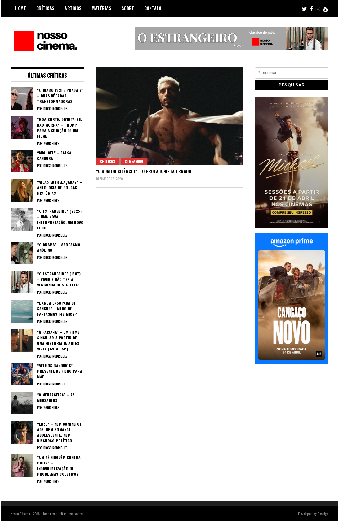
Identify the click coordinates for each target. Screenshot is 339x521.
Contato (153, 8)
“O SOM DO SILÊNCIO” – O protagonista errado (143, 171)
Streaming (134, 161)
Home (20, 8)
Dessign (322, 513)
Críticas (45, 8)
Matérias (101, 8)
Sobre (128, 8)
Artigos (73, 8)
